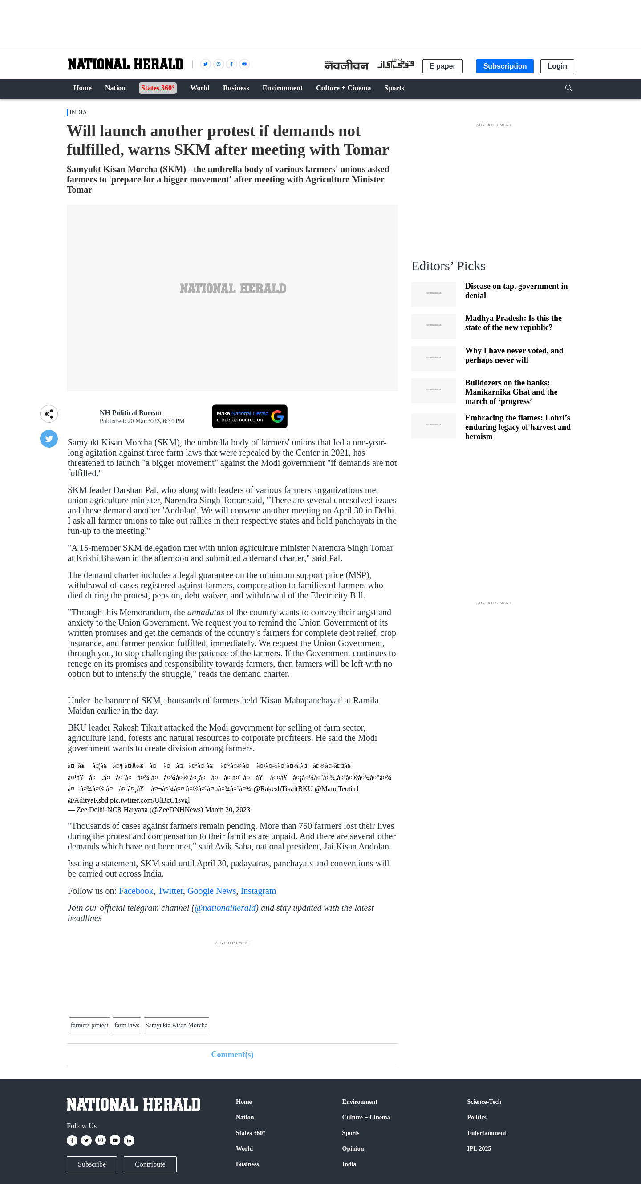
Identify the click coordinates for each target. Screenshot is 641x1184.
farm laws (126, 1025)
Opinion (353, 1148)
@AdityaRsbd (88, 800)
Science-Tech (484, 1102)
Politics (477, 1117)
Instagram (258, 891)
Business (247, 1164)
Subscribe (92, 1164)
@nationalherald (225, 908)
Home (244, 1102)
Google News (211, 891)
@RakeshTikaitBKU (283, 788)
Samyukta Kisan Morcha (176, 1025)
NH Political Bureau (130, 412)
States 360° (250, 1133)
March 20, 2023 (227, 809)
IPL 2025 (479, 1148)
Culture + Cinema (366, 1117)
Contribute (150, 1164)
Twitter (170, 891)
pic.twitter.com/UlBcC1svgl (150, 800)
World (244, 1148)
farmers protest (89, 1025)
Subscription (505, 66)
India (78, 112)
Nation (245, 1117)
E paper (443, 66)
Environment (359, 1102)
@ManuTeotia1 (337, 788)
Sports (351, 1133)
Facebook (136, 891)
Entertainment (486, 1133)
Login (557, 66)
